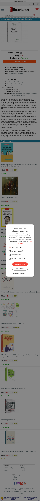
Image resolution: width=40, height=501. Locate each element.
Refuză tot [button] (20, 268)
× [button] (32, 226)
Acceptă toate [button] (20, 264)
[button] (19, 273)
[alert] (20, 250)
